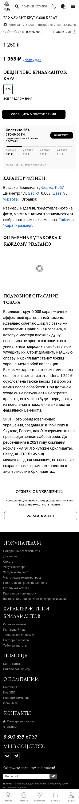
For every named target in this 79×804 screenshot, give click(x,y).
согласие (41, 783)
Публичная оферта (16, 588)
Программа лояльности (19, 593)
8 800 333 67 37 (20, 737)
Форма (47, 187)
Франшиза (10, 703)
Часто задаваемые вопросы (22, 577)
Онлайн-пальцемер (16, 669)
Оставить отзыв (40, 515)
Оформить (62, 135)
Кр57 (60, 187)
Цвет (57, 193)
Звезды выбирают (16, 572)
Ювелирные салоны (19, 721)
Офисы (10, 726)
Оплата (8, 561)
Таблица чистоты (15, 645)
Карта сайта (11, 663)
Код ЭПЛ (9, 692)
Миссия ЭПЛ (11, 687)
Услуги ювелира (14, 567)
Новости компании (16, 697)
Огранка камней (14, 624)
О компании (21, 679)
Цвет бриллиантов (16, 640)
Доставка (10, 556)
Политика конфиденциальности (25, 583)
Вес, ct (33, 193)
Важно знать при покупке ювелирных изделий (35, 598)
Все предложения (17, 98)
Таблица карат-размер (19, 635)
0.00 (8, 89)
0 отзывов (33, 32)
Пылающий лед (14, 629)
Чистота (10, 199)
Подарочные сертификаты (21, 551)
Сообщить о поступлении (33, 114)
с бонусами (32, 59)
